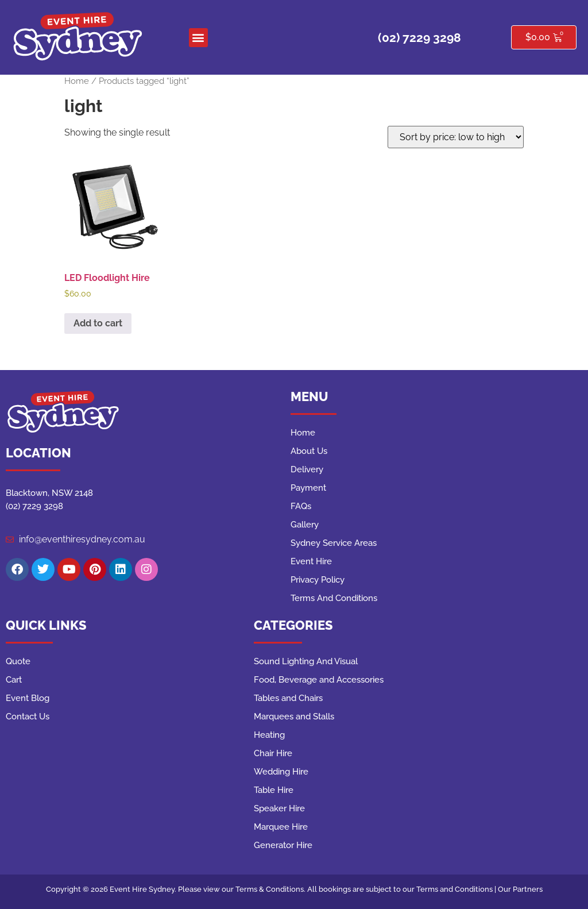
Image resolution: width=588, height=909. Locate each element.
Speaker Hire (279, 808)
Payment (308, 488)
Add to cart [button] (98, 323)
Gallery (305, 524)
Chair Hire (273, 753)
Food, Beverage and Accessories (319, 680)
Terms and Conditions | (457, 889)
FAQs (301, 506)
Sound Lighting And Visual (306, 661)
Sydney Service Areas (334, 543)
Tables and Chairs (288, 698)
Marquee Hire (281, 827)
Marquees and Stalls (294, 716)
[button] (198, 37)
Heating (269, 735)
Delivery (307, 469)
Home (76, 81)
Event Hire (311, 561)
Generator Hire (283, 845)
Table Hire (273, 790)
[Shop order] (456, 137)
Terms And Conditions (334, 598)
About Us (309, 451)
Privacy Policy (318, 580)
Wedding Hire (281, 772)
